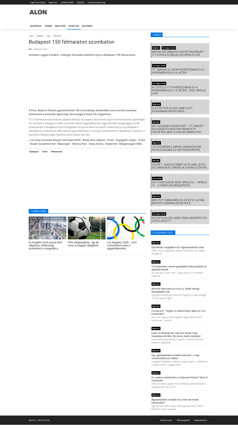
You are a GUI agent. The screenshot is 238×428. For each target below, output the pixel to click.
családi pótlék (67, 2)
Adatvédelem (200, 420)
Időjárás (81, 2)
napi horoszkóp (37, 2)
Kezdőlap (35, 25)
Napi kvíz (52, 2)
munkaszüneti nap (96, 2)
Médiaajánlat (183, 420)
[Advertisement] (87, 83)
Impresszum (166, 420)
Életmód (87, 25)
